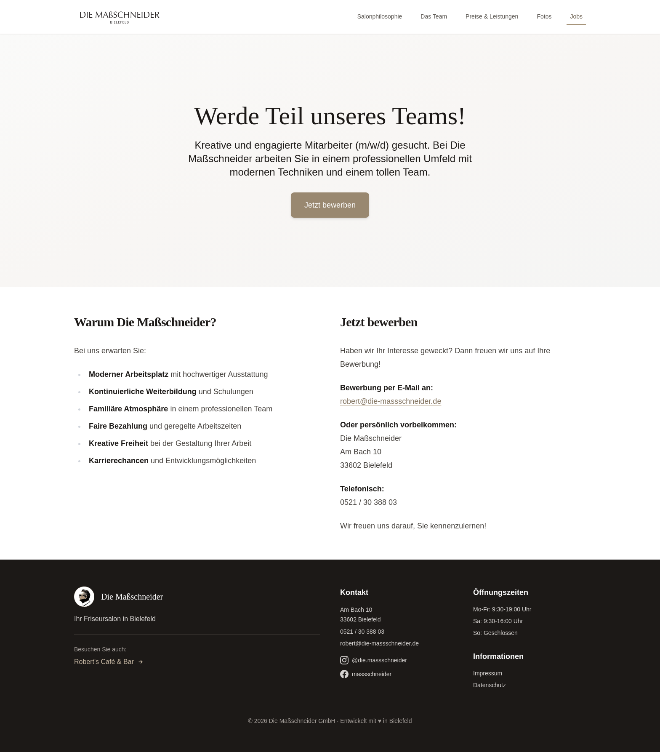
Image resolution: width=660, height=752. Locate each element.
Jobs (576, 16)
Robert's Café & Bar (109, 661)
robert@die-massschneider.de (390, 401)
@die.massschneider (373, 660)
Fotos (544, 16)
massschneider (365, 674)
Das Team (433, 16)
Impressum (487, 673)
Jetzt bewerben (330, 205)
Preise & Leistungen (492, 16)
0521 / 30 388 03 (362, 631)
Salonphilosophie (379, 16)
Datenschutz (489, 685)
